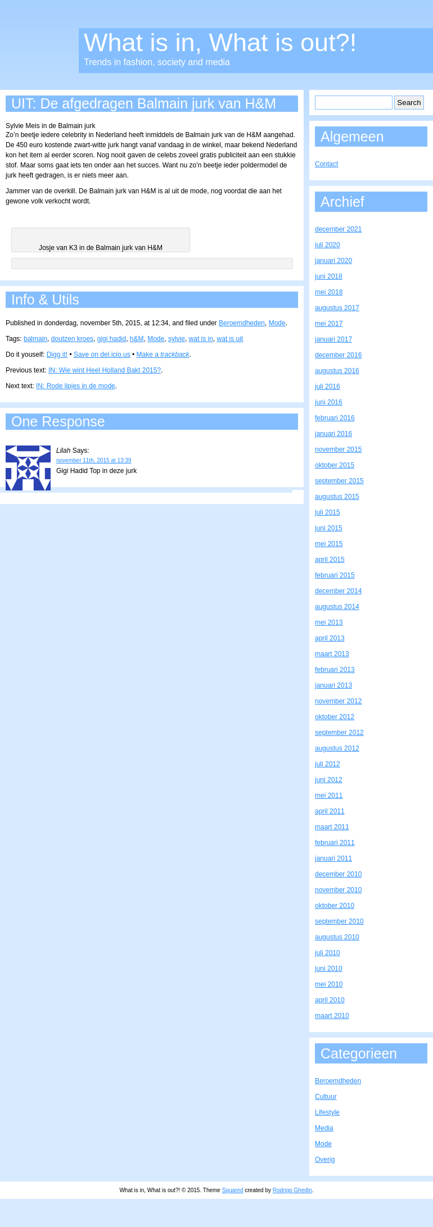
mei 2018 (328, 292)
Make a (163, 354)
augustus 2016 (337, 371)
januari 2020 (333, 261)
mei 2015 (328, 544)
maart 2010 (332, 1016)
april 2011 (330, 811)
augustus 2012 (337, 748)
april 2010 (330, 1000)
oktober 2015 (334, 465)
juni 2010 (328, 968)
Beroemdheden (242, 323)
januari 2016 (333, 434)
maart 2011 (332, 827)
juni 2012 (328, 780)
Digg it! (57, 354)
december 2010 (338, 874)
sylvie (176, 339)
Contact (326, 164)
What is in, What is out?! (220, 42)
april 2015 (330, 559)
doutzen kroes (72, 339)
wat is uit (230, 339)
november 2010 (338, 890)
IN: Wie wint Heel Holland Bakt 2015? (104, 370)
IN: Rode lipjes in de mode (75, 386)
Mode (277, 323)
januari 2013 (333, 685)
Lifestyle (327, 1112)
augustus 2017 (337, 308)
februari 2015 (335, 575)
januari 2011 (333, 858)
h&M (137, 339)
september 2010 (339, 921)
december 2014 (338, 591)
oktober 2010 (334, 906)
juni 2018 (328, 276)
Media (324, 1128)
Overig (325, 1160)
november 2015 (338, 449)
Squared (232, 1190)
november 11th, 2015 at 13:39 (93, 460)
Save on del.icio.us (102, 354)
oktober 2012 (334, 717)
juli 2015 (327, 512)
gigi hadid (111, 339)
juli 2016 (327, 386)
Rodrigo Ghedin (292, 1190)
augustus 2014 (337, 607)
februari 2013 (335, 670)
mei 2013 (328, 622)
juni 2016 (328, 402)
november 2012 (338, 701)
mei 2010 (328, 984)
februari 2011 (335, 843)
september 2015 (339, 481)
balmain (35, 339)
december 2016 (338, 355)
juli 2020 (327, 245)
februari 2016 (335, 418)
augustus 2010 (337, 937)
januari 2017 (333, 339)
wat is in (201, 339)
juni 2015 (328, 528)
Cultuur (326, 1097)
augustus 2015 (337, 497)
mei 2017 (328, 324)
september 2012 (339, 733)
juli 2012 (327, 764)
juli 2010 (327, 953)
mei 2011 (328, 795)
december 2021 (338, 229)
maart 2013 (332, 654)
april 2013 (330, 638)
